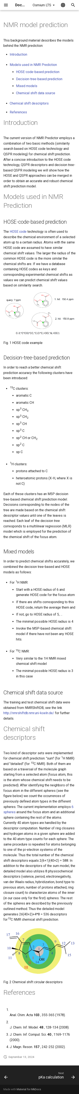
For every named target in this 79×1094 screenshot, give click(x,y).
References (18, 112)
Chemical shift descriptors (29, 103)
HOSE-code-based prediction (37, 72)
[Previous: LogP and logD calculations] (6, 1076)
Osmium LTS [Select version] (42, 5)
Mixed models (26, 86)
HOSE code (18, 232)
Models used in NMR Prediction (33, 65)
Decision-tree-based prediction (39, 79)
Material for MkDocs (29, 1089)
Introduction (18, 54)
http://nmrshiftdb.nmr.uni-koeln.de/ (28, 713)
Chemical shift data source (35, 93)
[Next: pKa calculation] (56, 1076)
